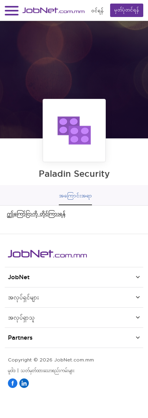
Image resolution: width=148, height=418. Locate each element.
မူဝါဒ (11, 371)
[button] (12, 10)
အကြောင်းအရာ (75, 195)
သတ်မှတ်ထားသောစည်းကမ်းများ (48, 371)
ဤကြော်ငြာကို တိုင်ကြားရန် (36, 213)
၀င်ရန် (97, 10)
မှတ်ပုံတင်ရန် (126, 10)
